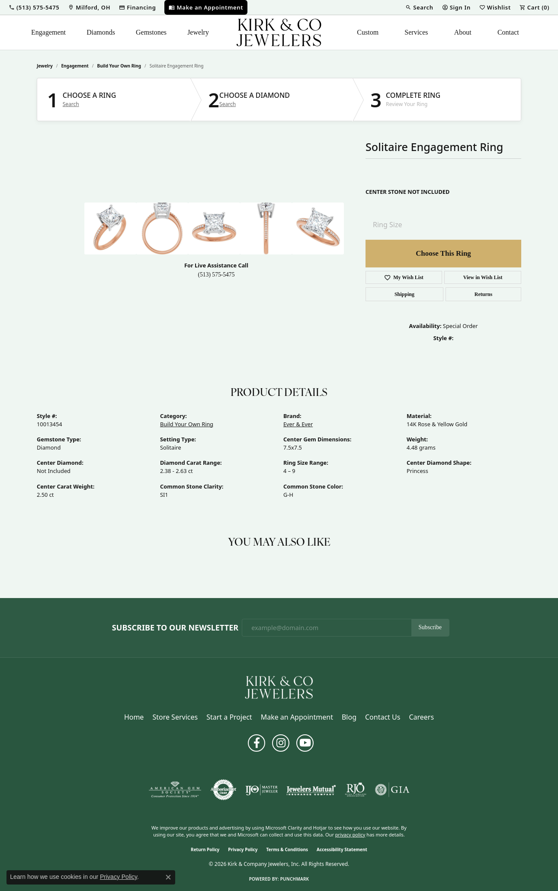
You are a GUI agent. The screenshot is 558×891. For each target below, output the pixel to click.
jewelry (45, 66)
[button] (34, 7)
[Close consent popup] (168, 877)
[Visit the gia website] (392, 790)
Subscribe (430, 627)
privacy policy (350, 834)
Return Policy (205, 849)
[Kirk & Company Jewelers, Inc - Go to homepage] (279, 687)
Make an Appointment (297, 717)
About (462, 32)
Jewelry (198, 32)
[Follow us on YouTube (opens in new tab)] (305, 743)
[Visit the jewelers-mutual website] (311, 790)
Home (134, 717)
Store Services (175, 717)
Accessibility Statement (342, 849)
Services (416, 32)
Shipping (404, 294)
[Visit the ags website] (175, 790)
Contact (508, 32)
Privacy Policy (242, 849)
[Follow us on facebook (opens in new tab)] (256, 743)
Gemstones (151, 32)
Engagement (48, 32)
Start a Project (229, 717)
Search (71, 104)
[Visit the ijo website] (261, 790)
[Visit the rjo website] (355, 790)
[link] (89, 7)
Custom (367, 32)
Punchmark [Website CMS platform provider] (294, 879)
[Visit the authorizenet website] (223, 790)
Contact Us (382, 717)
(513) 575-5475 (216, 274)
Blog (349, 717)
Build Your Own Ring (119, 66)
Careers (421, 717)
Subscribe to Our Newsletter (175, 628)
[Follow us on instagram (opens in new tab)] (280, 743)
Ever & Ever (298, 424)
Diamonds (101, 32)
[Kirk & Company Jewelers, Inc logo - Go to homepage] (279, 32)
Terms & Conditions (287, 849)
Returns (483, 294)
